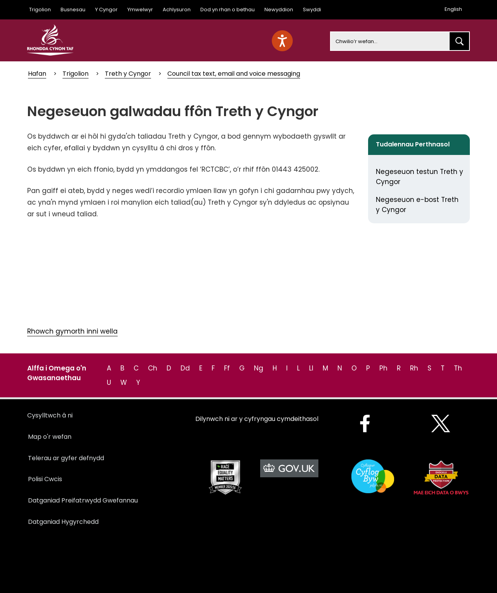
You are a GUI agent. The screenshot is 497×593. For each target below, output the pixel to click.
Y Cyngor (106, 9)
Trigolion (40, 9)
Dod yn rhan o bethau (227, 9)
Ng (258, 368)
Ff (227, 368)
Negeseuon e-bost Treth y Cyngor (417, 204)
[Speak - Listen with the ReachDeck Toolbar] (282, 40)
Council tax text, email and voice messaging (233, 73)
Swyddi (312, 9)
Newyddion (278, 9)
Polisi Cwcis (45, 479)
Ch (152, 368)
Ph (383, 368)
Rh (414, 368)
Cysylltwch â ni (50, 415)
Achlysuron (177, 9)
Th (458, 368)
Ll (311, 368)
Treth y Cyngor (128, 73)
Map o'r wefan (49, 436)
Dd (185, 368)
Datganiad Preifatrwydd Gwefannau (83, 500)
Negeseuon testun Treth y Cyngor (419, 176)
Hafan (37, 73)
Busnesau (73, 9)
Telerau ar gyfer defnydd (66, 458)
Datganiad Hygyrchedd (63, 521)
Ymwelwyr (140, 9)
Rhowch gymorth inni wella (72, 331)
